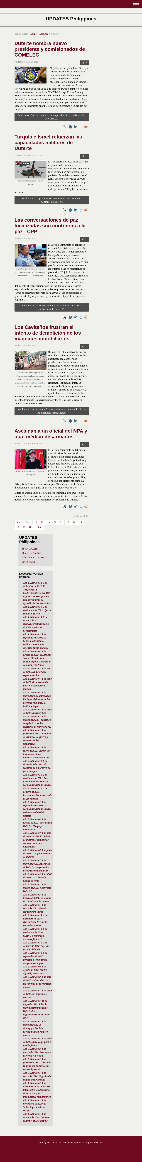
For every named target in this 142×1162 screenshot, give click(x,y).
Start (19, 522)
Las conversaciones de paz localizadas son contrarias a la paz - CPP (50, 225)
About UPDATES (30, 549)
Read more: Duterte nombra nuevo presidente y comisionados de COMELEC (52, 117)
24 (74, 522)
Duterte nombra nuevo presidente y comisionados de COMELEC (50, 49)
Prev (28, 522)
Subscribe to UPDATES (34, 557)
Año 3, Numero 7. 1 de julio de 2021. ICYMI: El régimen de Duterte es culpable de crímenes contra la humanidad (37, 840)
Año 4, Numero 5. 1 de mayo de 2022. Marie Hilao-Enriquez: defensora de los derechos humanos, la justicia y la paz (37, 699)
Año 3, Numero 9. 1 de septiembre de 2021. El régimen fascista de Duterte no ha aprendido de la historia (37, 809)
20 (48, 522)
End (40, 527)
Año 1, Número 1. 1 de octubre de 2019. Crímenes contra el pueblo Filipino (36, 1117)
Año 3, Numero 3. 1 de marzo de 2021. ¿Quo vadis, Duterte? (37, 888)
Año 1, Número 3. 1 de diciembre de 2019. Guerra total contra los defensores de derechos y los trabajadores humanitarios (37, 1090)
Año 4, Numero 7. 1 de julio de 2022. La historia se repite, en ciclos (37, 672)
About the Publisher (33, 553)
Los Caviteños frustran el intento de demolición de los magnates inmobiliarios (48, 332)
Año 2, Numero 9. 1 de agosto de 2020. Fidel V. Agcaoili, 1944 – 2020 (35, 970)
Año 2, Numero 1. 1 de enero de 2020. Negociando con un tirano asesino (37, 1076)
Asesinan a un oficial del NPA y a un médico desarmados (51, 433)
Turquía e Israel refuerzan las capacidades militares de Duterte (48, 142)
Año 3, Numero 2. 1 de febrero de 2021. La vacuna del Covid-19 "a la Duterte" (37, 898)
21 (55, 522)
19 (42, 522)
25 (80, 522)
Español (43, 34)
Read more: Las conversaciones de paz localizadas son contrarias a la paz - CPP (51, 307)
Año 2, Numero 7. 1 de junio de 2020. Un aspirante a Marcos (37, 994)
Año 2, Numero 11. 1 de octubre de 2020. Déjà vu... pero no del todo (36, 946)
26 (17, 527)
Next (31, 527)
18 (35, 522)
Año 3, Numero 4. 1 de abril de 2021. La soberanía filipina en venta (37, 877)
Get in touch (28, 562)
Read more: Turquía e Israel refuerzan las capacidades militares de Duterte (52, 200)
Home (33, 34)
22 (61, 522)
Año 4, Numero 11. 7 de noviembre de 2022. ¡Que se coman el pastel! (37, 610)
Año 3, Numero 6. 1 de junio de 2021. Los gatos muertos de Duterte (37, 853)
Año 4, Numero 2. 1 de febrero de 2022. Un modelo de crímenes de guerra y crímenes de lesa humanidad (37, 737)
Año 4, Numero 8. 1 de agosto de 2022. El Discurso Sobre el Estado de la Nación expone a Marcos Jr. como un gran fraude (37, 658)
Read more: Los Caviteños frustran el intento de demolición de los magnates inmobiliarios (52, 411)
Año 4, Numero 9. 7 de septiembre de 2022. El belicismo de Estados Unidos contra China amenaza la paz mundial (35, 641)
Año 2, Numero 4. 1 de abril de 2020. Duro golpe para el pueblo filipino (37, 1042)
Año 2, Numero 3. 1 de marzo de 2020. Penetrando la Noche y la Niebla (37, 1052)
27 (24, 527)
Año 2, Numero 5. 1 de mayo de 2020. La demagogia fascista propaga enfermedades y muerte (35, 1028)
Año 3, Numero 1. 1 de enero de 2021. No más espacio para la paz (35, 908)
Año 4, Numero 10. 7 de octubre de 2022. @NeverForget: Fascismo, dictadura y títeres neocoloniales (36, 624)
